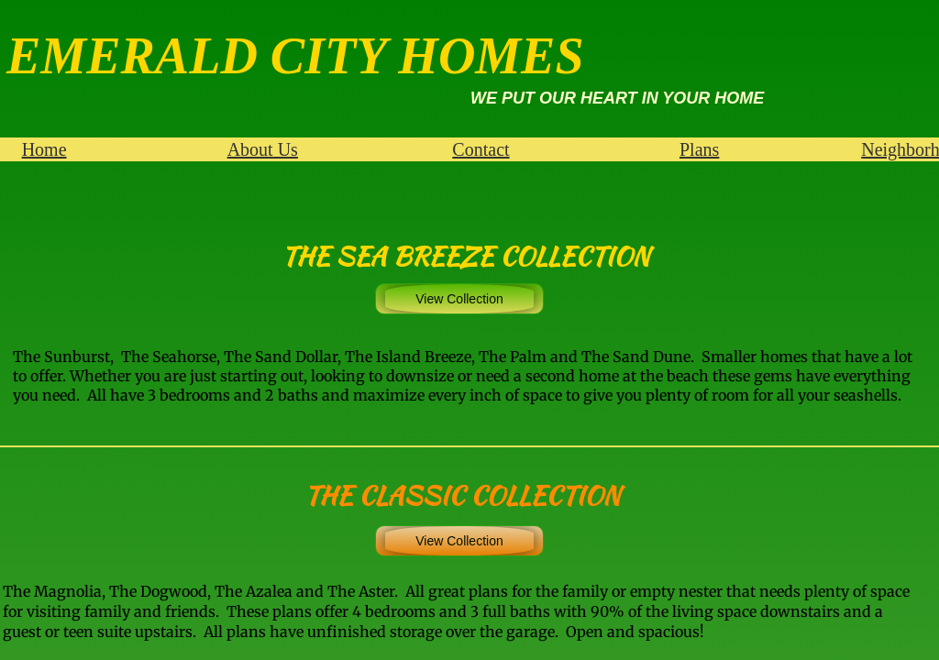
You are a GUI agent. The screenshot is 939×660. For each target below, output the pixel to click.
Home (44, 149)
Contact (480, 149)
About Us (262, 149)
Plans (699, 149)
